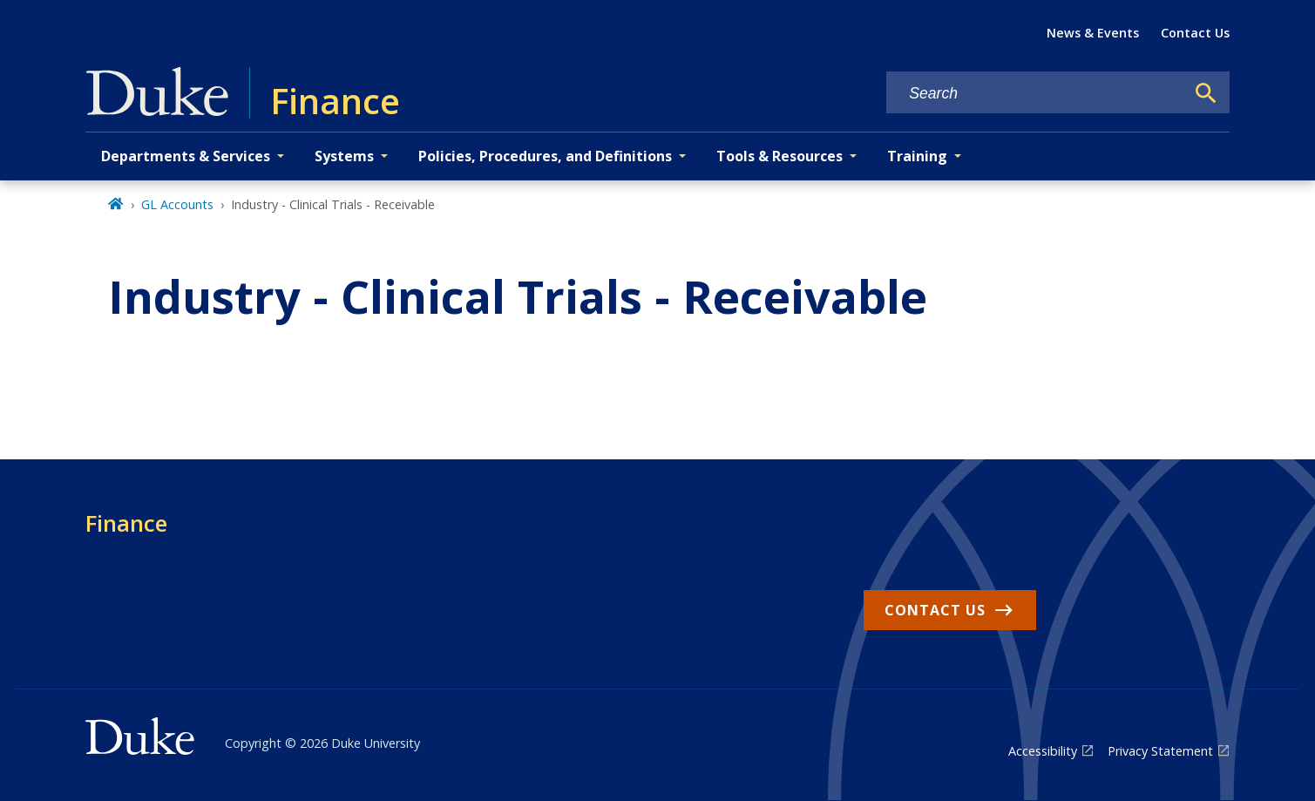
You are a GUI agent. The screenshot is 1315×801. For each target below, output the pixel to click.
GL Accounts (177, 204)
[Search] (1206, 93)
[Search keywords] (1035, 94)
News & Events (1093, 32)
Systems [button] (344, 156)
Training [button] (917, 156)
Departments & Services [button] (185, 156)
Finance (126, 523)
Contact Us (1195, 32)
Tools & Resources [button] (779, 156)
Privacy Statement (1160, 751)
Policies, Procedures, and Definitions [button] (545, 156)
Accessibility (1042, 751)
